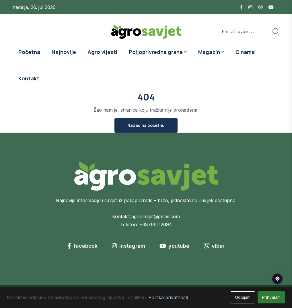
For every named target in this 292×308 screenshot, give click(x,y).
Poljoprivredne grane (156, 52)
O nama (245, 52)
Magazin (209, 52)
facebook (82, 246)
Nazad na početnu (146, 125)
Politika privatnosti (168, 297)
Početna (29, 52)
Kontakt (28, 78)
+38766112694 (155, 224)
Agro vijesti (102, 52)
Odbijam (242, 297)
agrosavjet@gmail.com (155, 216)
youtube (174, 246)
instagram (128, 246)
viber (214, 246)
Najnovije (64, 52)
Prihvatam (271, 297)
